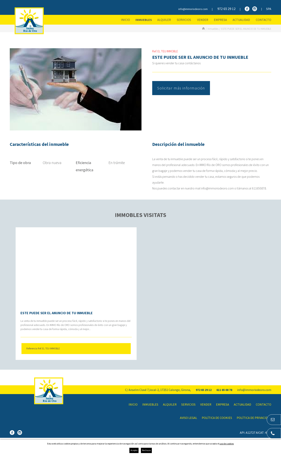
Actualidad (241, 20)
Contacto (263, 20)
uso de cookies (227, 443)
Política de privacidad (254, 418)
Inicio (125, 20)
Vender (202, 20)
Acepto (134, 450)
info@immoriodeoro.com (193, 9)
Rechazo (146, 450)
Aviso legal (188, 418)
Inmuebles (143, 20)
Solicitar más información (181, 88)
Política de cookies (217, 418)
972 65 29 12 (226, 8)
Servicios (184, 20)
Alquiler (164, 20)
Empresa (220, 20)
